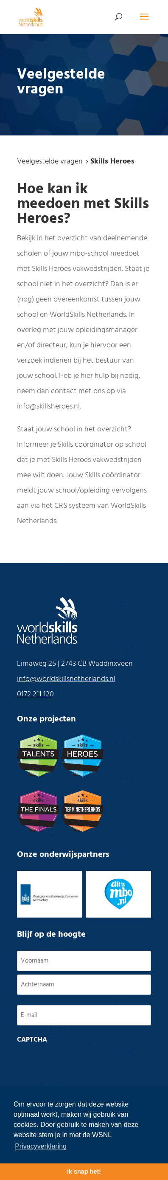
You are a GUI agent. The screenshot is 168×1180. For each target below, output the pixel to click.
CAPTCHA (32, 1039)
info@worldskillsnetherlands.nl (66, 679)
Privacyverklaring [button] (41, 1146)
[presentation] (81, 1064)
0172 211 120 (35, 694)
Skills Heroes (112, 161)
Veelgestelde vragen (50, 161)
